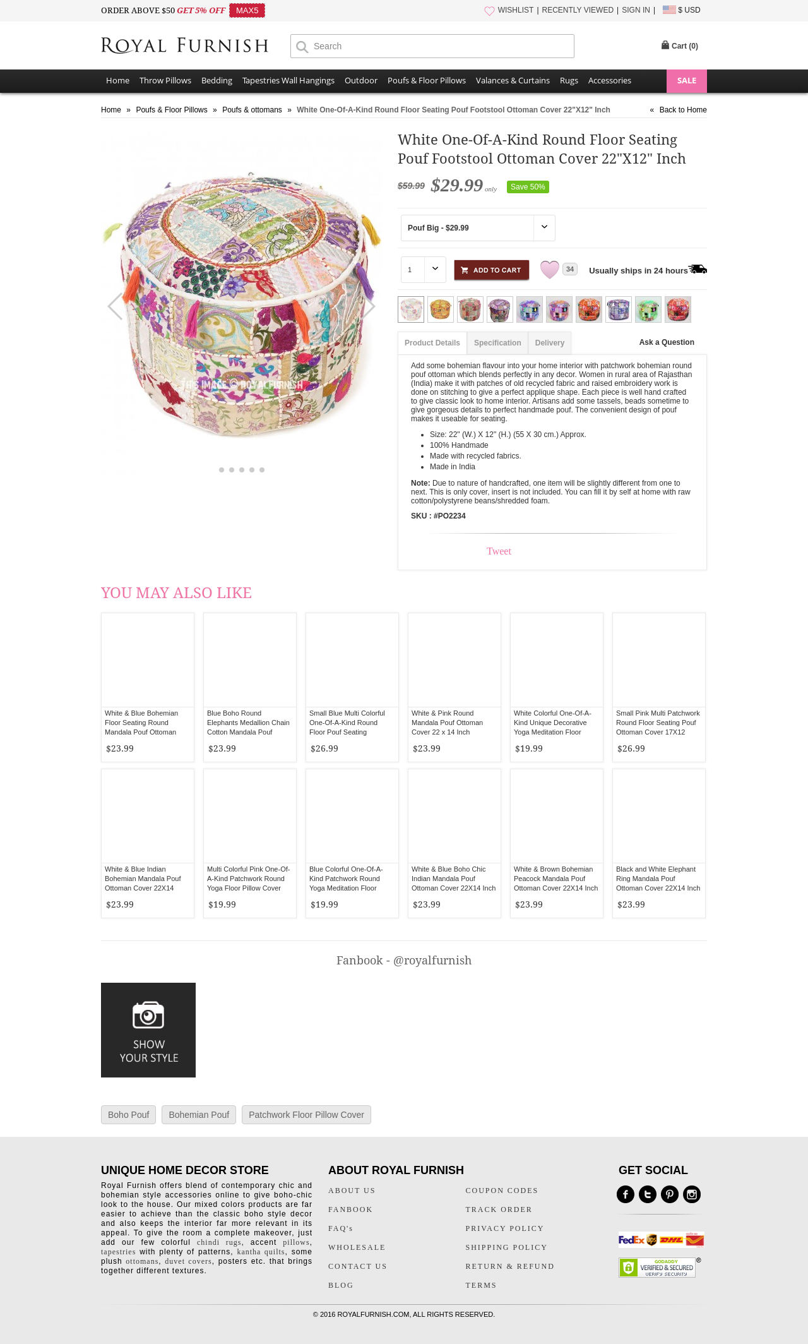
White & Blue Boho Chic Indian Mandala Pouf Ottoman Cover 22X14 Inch (454, 878)
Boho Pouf (128, 1115)
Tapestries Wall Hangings (288, 80)
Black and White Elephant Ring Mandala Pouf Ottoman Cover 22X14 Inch (658, 878)
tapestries (118, 1251)
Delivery (550, 343)
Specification (497, 343)
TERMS (481, 1285)
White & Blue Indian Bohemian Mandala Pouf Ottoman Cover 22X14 (143, 878)
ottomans (142, 1261)
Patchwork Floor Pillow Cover (306, 1115)
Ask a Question (666, 342)
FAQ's (341, 1228)
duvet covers (188, 1261)
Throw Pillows (165, 80)
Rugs (569, 80)
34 (570, 269)
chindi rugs (219, 1242)
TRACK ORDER (499, 1209)
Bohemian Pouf (199, 1115)
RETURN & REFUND (510, 1266)
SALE (686, 80)
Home (117, 80)
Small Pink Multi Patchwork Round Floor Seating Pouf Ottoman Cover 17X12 (658, 722)
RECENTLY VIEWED (578, 10)
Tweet (499, 551)
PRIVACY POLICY (505, 1228)
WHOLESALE (357, 1247)
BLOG (341, 1285)
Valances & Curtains (513, 80)
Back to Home (683, 109)
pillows (296, 1242)
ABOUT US (352, 1190)
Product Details (432, 343)
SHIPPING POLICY (507, 1247)
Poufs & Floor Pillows (427, 80)
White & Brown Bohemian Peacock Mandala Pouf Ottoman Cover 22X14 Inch (556, 878)
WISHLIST (516, 10)
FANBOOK (350, 1209)
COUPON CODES (502, 1190)
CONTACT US (358, 1266)
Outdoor (361, 80)
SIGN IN (636, 10)
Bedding (216, 80)
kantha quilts (261, 1251)
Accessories (609, 80)
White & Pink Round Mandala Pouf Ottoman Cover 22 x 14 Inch (447, 722)
